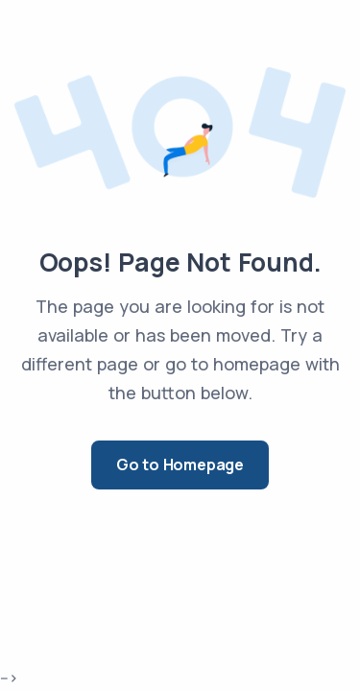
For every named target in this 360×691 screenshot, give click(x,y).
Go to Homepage (180, 464)
